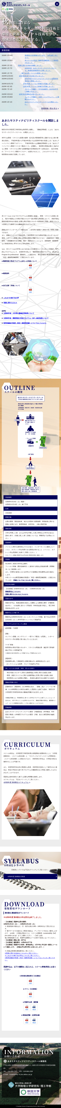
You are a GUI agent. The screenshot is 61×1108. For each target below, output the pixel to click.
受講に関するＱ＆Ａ (10, 303)
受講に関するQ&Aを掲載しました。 (30, 65)
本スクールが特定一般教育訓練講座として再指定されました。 (41, 62)
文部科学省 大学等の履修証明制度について (18, 313)
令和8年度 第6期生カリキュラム (16, 782)
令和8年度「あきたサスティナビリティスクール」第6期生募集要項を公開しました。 (40, 69)
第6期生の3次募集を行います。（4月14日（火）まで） (41, 56)
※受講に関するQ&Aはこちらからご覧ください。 (21, 953)
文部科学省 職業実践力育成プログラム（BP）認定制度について (25, 318)
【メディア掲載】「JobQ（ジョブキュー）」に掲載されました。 (42, 98)
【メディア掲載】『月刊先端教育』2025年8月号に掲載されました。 (41, 90)
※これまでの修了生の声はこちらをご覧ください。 (22, 955)
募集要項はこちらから (13, 591)
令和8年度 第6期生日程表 (16, 876)
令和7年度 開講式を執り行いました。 (32, 94)
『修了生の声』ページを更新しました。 (34, 73)
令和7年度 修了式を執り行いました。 (32, 76)
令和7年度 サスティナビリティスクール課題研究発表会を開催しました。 (41, 80)
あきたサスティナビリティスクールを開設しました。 (41, 103)
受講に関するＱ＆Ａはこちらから (16, 594)
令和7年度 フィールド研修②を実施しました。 (39, 84)
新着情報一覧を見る (49, 108)
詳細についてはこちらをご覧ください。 (27, 580)
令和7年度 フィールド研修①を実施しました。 (39, 86)
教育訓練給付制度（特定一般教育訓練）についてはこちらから (24, 323)
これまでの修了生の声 (11, 298)
